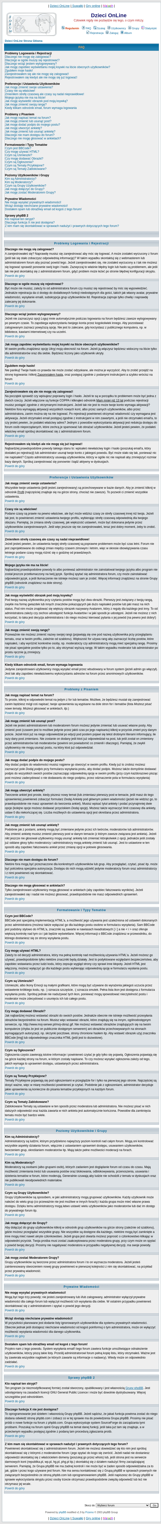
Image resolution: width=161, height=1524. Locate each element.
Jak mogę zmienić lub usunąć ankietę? (30, 131)
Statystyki (149, 28)
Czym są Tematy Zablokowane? (25, 169)
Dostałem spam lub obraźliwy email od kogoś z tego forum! (43, 209)
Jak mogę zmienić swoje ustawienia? (29, 87)
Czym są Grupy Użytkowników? (25, 185)
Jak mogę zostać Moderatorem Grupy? (30, 192)
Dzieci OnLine (60, 6)
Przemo (89, 1512)
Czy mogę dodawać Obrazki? (24, 158)
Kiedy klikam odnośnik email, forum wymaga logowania (41, 108)
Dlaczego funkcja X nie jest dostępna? (30, 222)
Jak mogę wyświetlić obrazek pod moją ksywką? (36, 101)
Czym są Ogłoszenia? (19, 162)
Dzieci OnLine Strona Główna (23, 40)
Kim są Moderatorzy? (19, 182)
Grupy (133, 28)
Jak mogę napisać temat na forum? (28, 117)
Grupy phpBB (134, 1388)
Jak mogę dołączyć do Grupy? (24, 189)
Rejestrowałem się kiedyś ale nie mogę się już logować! (41, 77)
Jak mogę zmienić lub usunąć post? (28, 121)
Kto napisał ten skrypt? (19, 219)
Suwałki (77, 6)
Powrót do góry (15, 276)
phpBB (62, 1512)
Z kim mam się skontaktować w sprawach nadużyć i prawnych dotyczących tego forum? (62, 226)
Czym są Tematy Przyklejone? (24, 165)
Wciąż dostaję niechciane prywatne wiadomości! (36, 205)
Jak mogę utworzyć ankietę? (23, 128)
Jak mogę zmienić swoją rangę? (26, 104)
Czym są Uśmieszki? (18, 155)
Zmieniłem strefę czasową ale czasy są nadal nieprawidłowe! (44, 94)
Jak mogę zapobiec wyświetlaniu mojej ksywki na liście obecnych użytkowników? (57, 67)
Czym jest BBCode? (18, 148)
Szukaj (99, 28)
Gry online (93, 6)
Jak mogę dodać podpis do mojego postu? (32, 124)
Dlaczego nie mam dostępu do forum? (30, 135)
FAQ (86, 28)
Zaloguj (112, 32)
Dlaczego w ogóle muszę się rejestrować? (32, 60)
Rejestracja (95, 32)
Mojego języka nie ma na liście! (25, 97)
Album (126, 32)
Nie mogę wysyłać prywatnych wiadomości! (33, 202)
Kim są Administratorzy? (20, 178)
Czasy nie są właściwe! (20, 90)
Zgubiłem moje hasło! (19, 70)
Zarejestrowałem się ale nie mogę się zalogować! (37, 74)
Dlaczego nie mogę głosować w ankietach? (33, 138)
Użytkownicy (116, 28)
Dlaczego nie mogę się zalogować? (28, 57)
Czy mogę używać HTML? (22, 151)
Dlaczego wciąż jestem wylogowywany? (31, 63)
